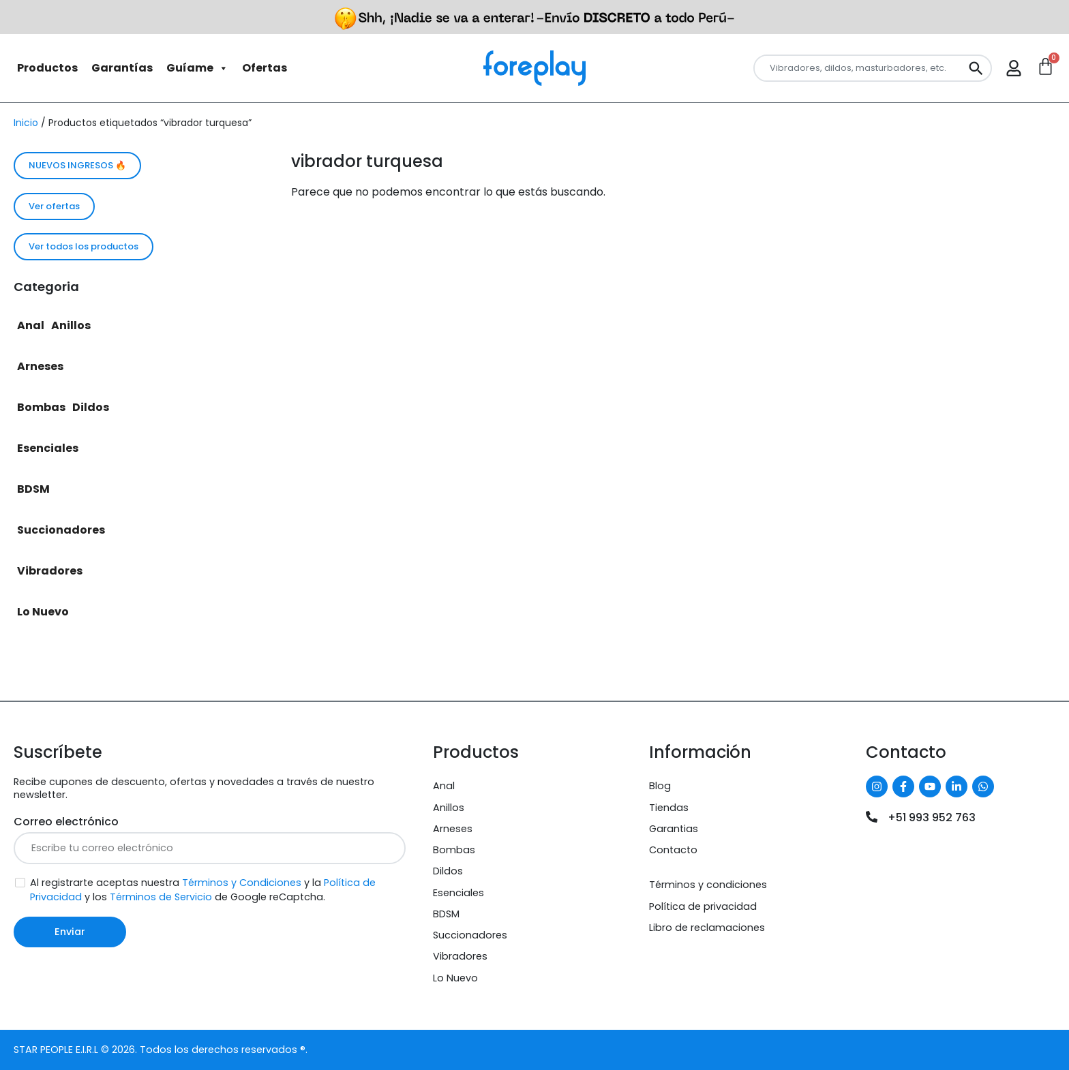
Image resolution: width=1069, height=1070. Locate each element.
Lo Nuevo (43, 612)
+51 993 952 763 (932, 817)
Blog (660, 786)
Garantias (673, 829)
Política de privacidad (703, 906)
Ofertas (264, 68)
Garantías (122, 68)
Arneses (40, 366)
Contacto (673, 850)
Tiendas (669, 807)
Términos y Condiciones (241, 882)
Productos (47, 68)
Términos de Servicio (161, 897)
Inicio (26, 122)
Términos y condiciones (708, 884)
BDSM (33, 489)
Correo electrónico (66, 821)
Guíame (197, 68)
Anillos (71, 325)
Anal (30, 325)
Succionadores (61, 530)
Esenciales (47, 448)
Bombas (41, 407)
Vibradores (49, 571)
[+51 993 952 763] (871, 817)
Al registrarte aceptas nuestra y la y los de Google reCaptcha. (203, 890)
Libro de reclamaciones (707, 927)
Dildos (90, 407)
